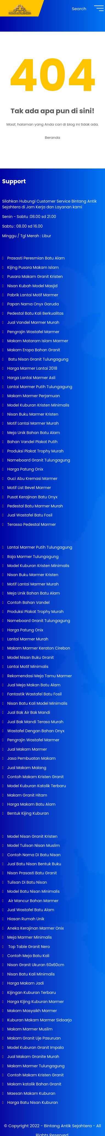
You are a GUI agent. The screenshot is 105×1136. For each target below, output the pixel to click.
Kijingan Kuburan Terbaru (31, 992)
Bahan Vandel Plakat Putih (32, 441)
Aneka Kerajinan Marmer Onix (35, 928)
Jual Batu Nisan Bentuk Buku (33, 864)
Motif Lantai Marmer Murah (32, 423)
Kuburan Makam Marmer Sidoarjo (39, 1020)
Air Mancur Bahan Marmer (32, 900)
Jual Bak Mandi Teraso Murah (35, 722)
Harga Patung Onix (24, 469)
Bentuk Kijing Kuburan (27, 813)
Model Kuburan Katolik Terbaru (36, 786)
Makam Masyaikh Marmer (31, 1010)
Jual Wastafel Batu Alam (30, 910)
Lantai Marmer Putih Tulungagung (39, 386)
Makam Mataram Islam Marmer (37, 341)
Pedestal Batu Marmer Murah (34, 506)
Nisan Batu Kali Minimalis (30, 974)
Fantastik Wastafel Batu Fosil (34, 694)
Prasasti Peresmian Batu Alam (35, 258)
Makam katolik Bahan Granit (33, 1084)
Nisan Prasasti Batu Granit (31, 873)
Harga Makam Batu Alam (31, 804)
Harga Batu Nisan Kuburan (32, 1102)
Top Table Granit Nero (28, 946)
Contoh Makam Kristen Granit (35, 777)
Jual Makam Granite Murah (32, 1056)
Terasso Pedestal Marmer (31, 524)
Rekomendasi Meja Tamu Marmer (39, 676)
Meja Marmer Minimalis (29, 937)
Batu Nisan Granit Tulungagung (37, 359)
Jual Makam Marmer (26, 749)
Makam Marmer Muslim (29, 1029)
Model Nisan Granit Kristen (32, 836)
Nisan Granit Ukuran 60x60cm (35, 965)
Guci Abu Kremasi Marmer (32, 478)
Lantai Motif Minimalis (27, 666)
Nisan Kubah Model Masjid (32, 286)
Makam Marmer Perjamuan (33, 396)
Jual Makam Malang (26, 767)
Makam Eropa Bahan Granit (33, 350)
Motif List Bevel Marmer (28, 487)
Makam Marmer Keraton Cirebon (38, 648)
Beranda (52, 137)
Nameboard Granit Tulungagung (38, 460)
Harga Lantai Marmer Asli (30, 377)
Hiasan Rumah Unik (25, 919)
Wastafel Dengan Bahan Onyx (35, 731)
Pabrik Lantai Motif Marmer (32, 295)
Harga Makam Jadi (25, 983)
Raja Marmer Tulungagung (32, 556)
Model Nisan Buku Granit (30, 657)
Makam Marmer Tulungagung (35, 1066)
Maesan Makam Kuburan (30, 1093)
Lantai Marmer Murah (27, 639)
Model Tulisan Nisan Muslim (33, 845)
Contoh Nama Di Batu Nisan (33, 855)
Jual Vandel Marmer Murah (32, 322)
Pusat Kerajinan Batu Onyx (32, 497)
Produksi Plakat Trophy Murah (35, 451)
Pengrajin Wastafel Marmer (32, 332)
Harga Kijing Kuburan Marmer (35, 1001)
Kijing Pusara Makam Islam (32, 267)
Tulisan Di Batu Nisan (26, 882)
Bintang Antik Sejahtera (68, 1126)
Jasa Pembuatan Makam (31, 758)
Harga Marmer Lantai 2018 (31, 368)
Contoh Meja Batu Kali (27, 955)
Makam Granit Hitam (26, 795)
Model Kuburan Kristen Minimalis (37, 405)
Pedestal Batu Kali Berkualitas (35, 313)
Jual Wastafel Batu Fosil (29, 515)
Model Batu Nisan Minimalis (33, 891)
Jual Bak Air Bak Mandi (28, 712)
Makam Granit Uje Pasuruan (33, 1038)
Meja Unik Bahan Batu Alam (33, 432)
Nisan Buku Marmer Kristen (32, 414)
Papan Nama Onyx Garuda (33, 304)
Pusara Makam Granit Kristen (34, 276)
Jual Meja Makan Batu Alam (33, 685)
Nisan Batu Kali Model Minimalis (36, 703)
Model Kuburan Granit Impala (35, 1047)
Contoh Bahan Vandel (28, 602)
